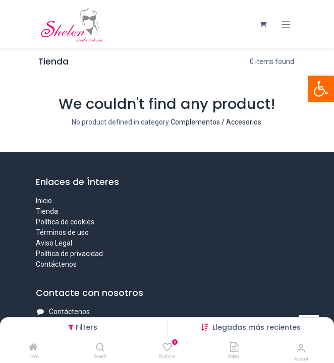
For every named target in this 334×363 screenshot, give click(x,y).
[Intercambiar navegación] (286, 24)
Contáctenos (56, 264)
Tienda (47, 211)
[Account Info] (301, 348)
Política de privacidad (69, 254)
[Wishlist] (167, 347)
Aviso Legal (54, 243)
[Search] (100, 348)
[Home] (33, 348)
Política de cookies (65, 222)
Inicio (44, 201)
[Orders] (234, 348)
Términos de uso (62, 232)
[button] (256, 327)
